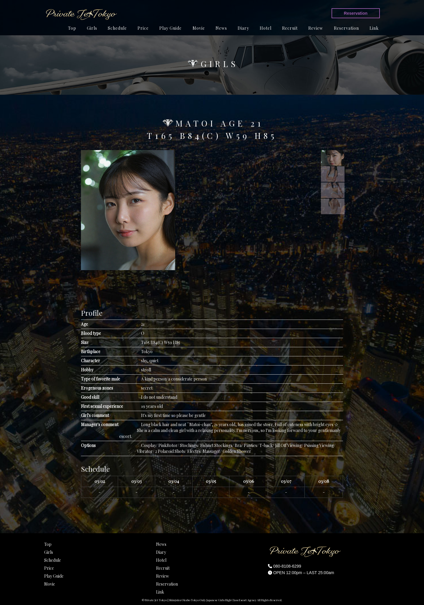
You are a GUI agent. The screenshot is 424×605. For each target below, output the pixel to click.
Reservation (355, 13)
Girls (92, 28)
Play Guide (170, 28)
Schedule (117, 28)
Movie (199, 28)
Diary (243, 28)
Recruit (290, 28)
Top (72, 28)
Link (374, 28)
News (221, 28)
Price (143, 28)
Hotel (265, 28)
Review (315, 28)
